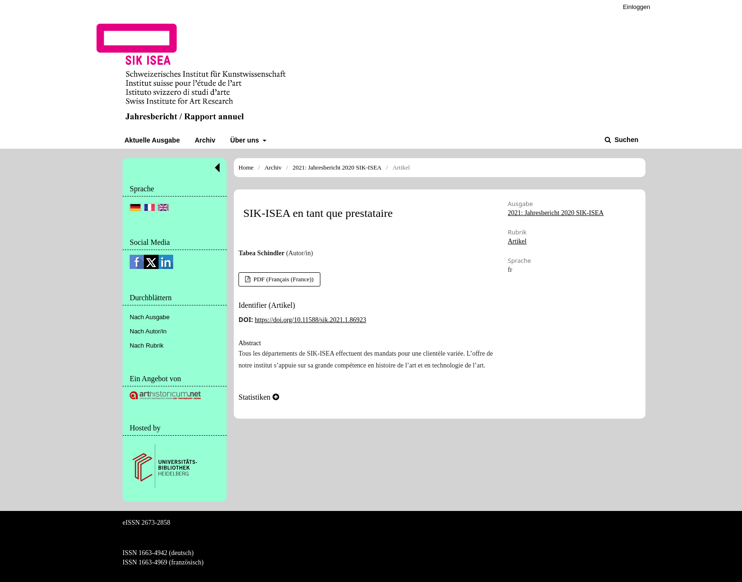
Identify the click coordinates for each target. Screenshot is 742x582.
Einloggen (636, 6)
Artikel (517, 241)
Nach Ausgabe (150, 317)
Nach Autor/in (148, 331)
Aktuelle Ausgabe (152, 140)
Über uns (245, 140)
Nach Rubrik (147, 345)
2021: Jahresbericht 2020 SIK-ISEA (336, 167)
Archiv (204, 140)
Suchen (625, 139)
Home (246, 167)
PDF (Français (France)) (282, 279)
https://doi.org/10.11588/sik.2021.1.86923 (310, 319)
